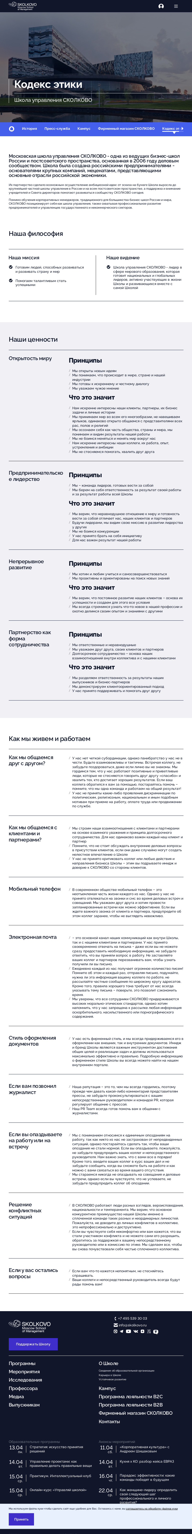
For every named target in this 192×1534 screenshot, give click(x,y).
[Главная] (26, 6)
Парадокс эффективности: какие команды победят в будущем (147, 1477)
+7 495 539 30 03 (132, 1318)
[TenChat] (155, 1332)
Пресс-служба (57, 129)
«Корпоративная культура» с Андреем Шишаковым (145, 1449)
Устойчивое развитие (112, 1379)
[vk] (136, 1332)
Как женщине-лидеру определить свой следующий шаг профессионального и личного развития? (148, 1496)
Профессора (23, 1388)
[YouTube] (128, 1332)
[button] (182, 129)
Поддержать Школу (33, 1344)
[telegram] (121, 1332)
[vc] (149, 1332)
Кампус (84, 129)
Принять (21, 1519)
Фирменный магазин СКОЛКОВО (126, 129)
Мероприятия (24, 1372)
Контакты (109, 1421)
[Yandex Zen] (142, 1332)
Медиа (16, 1396)
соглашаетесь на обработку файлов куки (152, 1508)
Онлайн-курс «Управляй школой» (58, 1490)
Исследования (25, 1380)
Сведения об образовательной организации (126, 1370)
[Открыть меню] (176, 6)
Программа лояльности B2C (131, 1396)
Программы (22, 1363)
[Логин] (163, 6)
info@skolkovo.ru (132, 1325)
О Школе (108, 1363)
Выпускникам (24, 1405)
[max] (115, 1332)
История (29, 129)
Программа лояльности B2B (131, 1405)
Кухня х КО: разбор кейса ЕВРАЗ (147, 1461)
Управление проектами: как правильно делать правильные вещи (61, 1463)
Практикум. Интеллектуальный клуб (60, 1476)
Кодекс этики (174, 129)
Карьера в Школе (110, 1375)
